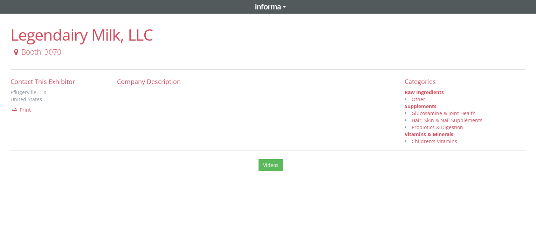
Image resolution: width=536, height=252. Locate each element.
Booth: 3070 (36, 52)
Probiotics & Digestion (437, 127)
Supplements (421, 106)
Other (418, 99)
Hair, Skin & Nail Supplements (447, 120)
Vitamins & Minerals (429, 134)
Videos (271, 165)
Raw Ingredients (424, 92)
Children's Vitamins (434, 141)
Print (21, 109)
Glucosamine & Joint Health (444, 113)
